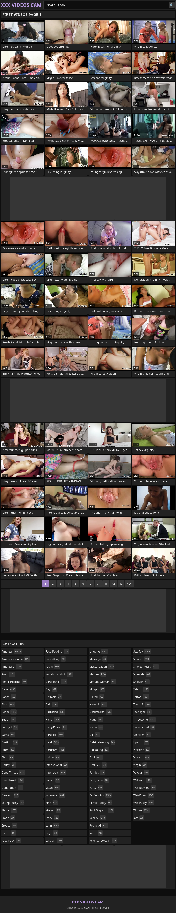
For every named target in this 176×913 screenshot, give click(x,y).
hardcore (55, 749)
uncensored (144, 727)
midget (97, 689)
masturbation (101, 666)
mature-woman (102, 681)
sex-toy (142, 651)
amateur (12, 651)
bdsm (9, 712)
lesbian (54, 840)
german (54, 696)
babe (9, 689)
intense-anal (57, 765)
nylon (96, 727)
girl (52, 704)
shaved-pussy (146, 666)
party (96, 787)
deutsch (10, 795)
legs (52, 833)
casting (10, 742)
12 (113, 583)
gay (51, 689)
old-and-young (102, 742)
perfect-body (100, 802)
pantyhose (99, 780)
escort (9, 833)
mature (97, 674)
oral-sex (98, 765)
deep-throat (13, 772)
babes (9, 696)
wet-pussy (143, 795)
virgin (140, 765)
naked (96, 696)
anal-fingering (14, 681)
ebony (9, 810)
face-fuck (11, 840)
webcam (142, 780)
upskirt (141, 742)
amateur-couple (16, 659)
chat (8, 757)
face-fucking (57, 651)
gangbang (56, 681)
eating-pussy (13, 802)
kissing (53, 810)
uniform (142, 734)
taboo (141, 689)
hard (53, 742)
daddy (9, 765)
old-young (99, 749)
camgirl (10, 727)
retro (96, 833)
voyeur (141, 772)
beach (9, 719)
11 (105, 583)
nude (96, 719)
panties (97, 772)
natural (98, 704)
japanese (55, 795)
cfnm (8, 749)
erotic (8, 817)
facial (53, 666)
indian (53, 757)
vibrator (141, 749)
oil (94, 734)
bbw (8, 704)
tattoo (141, 696)
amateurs (12, 666)
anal (8, 674)
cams (8, 734)
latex (52, 817)
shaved (141, 659)
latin (53, 825)
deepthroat (13, 780)
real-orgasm (101, 810)
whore (141, 810)
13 (121, 583)
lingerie (98, 651)
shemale (142, 674)
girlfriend (55, 712)
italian (53, 780)
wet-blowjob (144, 787)
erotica (9, 825)
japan (53, 787)
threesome (144, 719)
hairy (53, 719)
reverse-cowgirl (103, 840)
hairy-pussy (56, 727)
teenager (142, 712)
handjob (55, 734)
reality (97, 817)
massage (98, 659)
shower (141, 681)
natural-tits (100, 712)
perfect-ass (100, 795)
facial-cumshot (59, 674)
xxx (138, 817)
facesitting (56, 659)
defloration (12, 787)
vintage (141, 757)
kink (52, 802)
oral (96, 757)
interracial (56, 772)
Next (129, 583)
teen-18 (142, 704)
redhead (98, 825)
